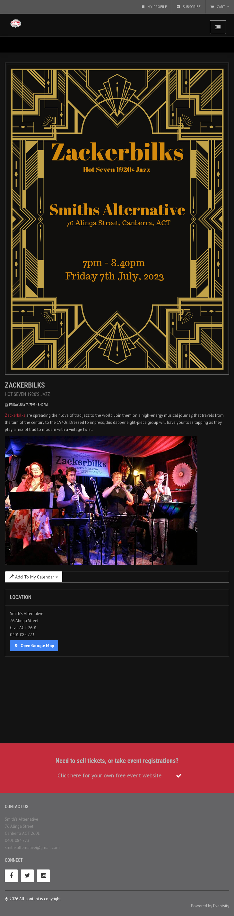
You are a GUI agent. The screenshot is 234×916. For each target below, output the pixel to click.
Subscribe (189, 6)
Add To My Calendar (33, 577)
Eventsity (221, 906)
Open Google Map (34, 645)
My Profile (154, 6)
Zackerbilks (15, 415)
